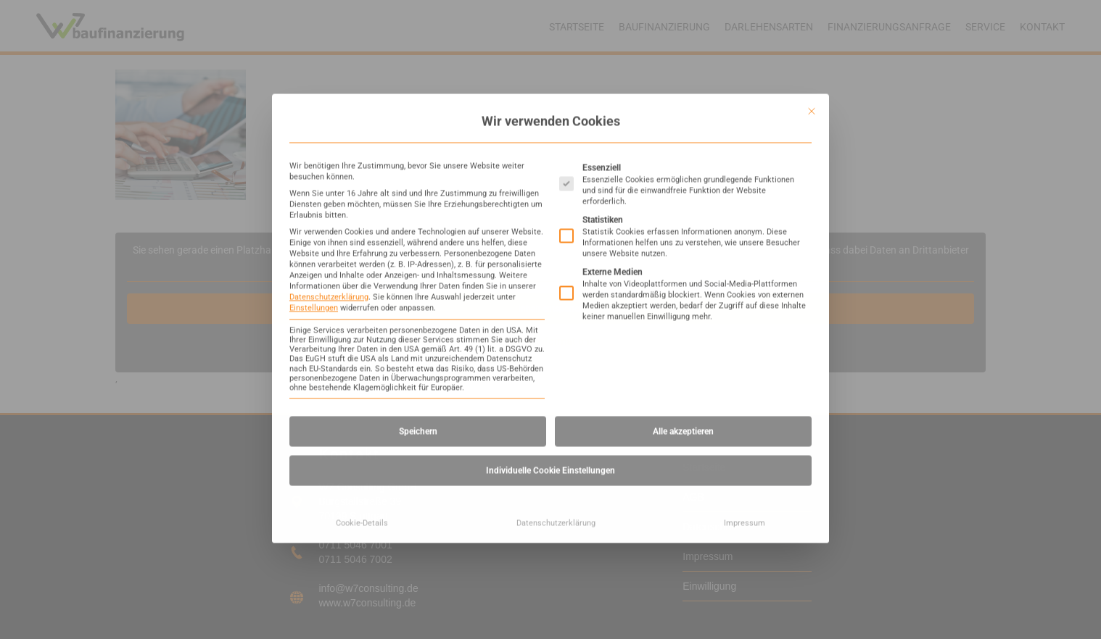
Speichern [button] (418, 255)
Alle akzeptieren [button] (683, 255)
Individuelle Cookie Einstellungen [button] (550, 294)
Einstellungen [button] (313, 131)
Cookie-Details (362, 346)
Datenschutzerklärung (328, 120)
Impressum (744, 346)
